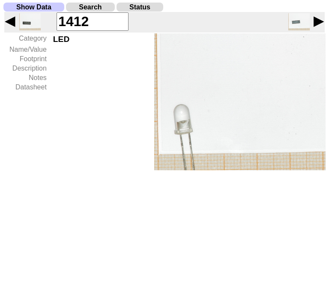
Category (33, 38)
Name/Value (28, 49)
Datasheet (31, 87)
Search (90, 7)
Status (139, 7)
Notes (38, 77)
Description (29, 68)
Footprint (33, 58)
